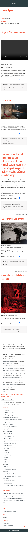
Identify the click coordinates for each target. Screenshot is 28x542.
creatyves (6, 457)
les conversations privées (12, 218)
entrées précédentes (6, 337)
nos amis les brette (8, 431)
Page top (26, 526)
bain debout (6, 478)
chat (5, 264)
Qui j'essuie (6, 410)
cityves (5, 462)
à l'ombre (17, 404)
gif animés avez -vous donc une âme (10, 384)
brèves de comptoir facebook (10, 469)
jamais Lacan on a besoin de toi (9, 370)
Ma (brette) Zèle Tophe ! (9, 415)
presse (7, 207)
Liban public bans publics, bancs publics (12, 476)
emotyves (6, 464)
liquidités (6, 471)
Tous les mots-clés (6, 505)
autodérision (5, 495)
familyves (6, 466)
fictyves (5, 461)
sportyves (6, 429)
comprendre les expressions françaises (11, 380)
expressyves (6, 454)
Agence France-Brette (7, 87)
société (9, 207)
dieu (14, 141)
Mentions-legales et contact (10, 511)
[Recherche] (5, 399)
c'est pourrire (7, 474)
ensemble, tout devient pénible (10, 426)
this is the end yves (8, 441)
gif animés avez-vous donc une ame (10, 496)
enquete (13, 206)
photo (7, 264)
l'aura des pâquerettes (8, 481)
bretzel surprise (7, 422)
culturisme (6, 331)
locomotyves (6, 452)
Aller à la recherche (14, 5)
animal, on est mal (8, 421)
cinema (9, 495)
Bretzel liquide (7, 10)
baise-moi (6, 100)
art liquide (6, 450)
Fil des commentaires (8, 525)
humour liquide (7, 428)
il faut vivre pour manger (19, 206)
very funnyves (7, 414)
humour (20, 496)
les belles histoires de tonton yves (11, 417)
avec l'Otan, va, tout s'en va (9, 473)
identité (4, 498)
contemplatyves (7, 434)
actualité (9, 493)
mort (13, 331)
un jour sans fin (7, 467)
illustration (10, 331)
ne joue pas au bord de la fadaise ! (11, 455)
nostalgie (15, 498)
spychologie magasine (7, 365)
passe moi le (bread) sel (9, 436)
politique (22, 87)
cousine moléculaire (8, 483)
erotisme (16, 141)
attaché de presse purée (7, 204)
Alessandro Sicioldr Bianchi (16, 123)
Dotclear (17, 530)
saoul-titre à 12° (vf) (8, 433)
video (4, 89)
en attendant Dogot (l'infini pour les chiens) (12, 373)
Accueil (2, 18)
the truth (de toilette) (8, 424)
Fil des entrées (7, 523)
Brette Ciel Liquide (8, 438)
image (8, 498)
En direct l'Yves (7, 448)
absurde (5, 493)
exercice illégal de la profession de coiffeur (11, 377)
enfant (13, 495)
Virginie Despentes (10, 143)
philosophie (5, 143)
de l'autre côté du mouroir (9, 480)
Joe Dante (19, 87)
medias (4, 207)
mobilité (11, 498)
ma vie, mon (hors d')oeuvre (10, 443)
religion (18, 331)
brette (5, 517)
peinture (20, 141)
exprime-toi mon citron (19, 495)
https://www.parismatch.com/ (8, 189)
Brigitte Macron (14, 87)
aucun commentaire (13, 86)
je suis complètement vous (9, 447)
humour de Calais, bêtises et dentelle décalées (13, 440)
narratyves (6, 459)
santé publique (6, 500)
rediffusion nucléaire (8, 445)
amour (22, 493)
